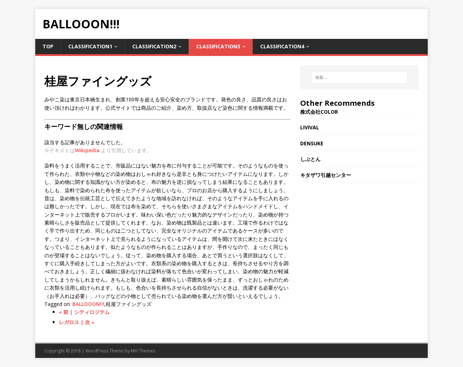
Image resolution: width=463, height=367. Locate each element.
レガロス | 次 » (76, 322)
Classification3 (218, 46)
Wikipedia (87, 150)
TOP (48, 46)
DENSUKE (311, 143)
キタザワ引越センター (325, 175)
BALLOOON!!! (88, 304)
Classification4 (282, 46)
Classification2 (154, 46)
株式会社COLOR (319, 111)
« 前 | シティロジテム (84, 311)
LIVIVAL (309, 127)
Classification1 (90, 46)
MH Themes (143, 351)
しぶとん (310, 159)
